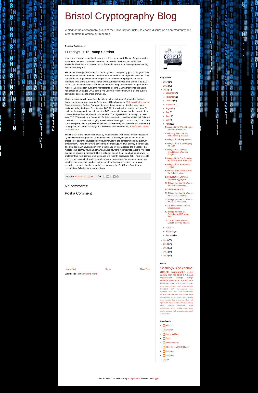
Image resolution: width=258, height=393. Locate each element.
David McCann (172, 334)
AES (174, 275)
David (168, 338)
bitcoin (162, 294)
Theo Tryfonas (172, 342)
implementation (166, 278)
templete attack (187, 311)
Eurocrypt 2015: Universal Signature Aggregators (176, 178)
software (169, 311)
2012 (165, 248)
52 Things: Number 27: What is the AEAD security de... (178, 200)
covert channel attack (185, 294)
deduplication (165, 297)
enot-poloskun (134, 378)
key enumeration (178, 300)
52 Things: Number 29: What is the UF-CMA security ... (178, 184)
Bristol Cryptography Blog (121, 15)
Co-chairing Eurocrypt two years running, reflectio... (177, 134)
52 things (167, 268)
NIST (172, 289)
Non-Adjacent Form (185, 289)
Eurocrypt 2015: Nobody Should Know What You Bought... (176, 152)
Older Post (145, 269)
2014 (165, 240)
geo (167, 360)
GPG (162, 286)
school (173, 308)
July (168, 112)
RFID (170, 291)
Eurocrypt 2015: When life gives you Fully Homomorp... (179, 128)
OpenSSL (163, 291)
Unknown (170, 351)
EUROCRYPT (188, 283)
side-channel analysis (178, 280)
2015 (165, 90)
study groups (177, 311)
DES (177, 283)
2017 (165, 82)
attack (190, 275)
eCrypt (173, 297)
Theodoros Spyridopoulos (177, 347)
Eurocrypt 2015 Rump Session (178, 139)
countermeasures (171, 294)
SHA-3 (185, 275)
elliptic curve (181, 297)
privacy (190, 303)
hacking (190, 297)
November (170, 97)
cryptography (178, 272)
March (169, 227)
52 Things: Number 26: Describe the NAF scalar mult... (177, 214)
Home (108, 269)
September (171, 105)
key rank (189, 300)
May (168, 120)
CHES (179, 275)
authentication (188, 291)
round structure (167, 305)
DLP (181, 283)
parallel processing (180, 303)
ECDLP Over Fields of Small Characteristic (177, 207)
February (170, 231)
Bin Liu (169, 325)
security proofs (181, 308)
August (169, 108)
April (168, 124)
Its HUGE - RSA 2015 (174, 189)
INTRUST (173, 286)
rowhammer (181, 305)
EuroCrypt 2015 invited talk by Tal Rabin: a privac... (178, 172)
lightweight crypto (166, 303)
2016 (165, 86)
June (168, 116)
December (170, 93)
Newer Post (71, 269)
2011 (165, 252)
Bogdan (169, 330)
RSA (175, 291)
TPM (180, 291)
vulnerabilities (165, 314)
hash (170, 275)
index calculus (165, 300)
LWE (179, 286)
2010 (165, 255)
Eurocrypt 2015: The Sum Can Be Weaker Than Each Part (178, 159)
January (169, 235)
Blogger (155, 378)
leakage (180, 278)
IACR (167, 286)
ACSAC (172, 283)
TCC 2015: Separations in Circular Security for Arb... (177, 221)
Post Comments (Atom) (87, 274)
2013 (165, 244)
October (169, 101)
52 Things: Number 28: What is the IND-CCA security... (178, 194)
